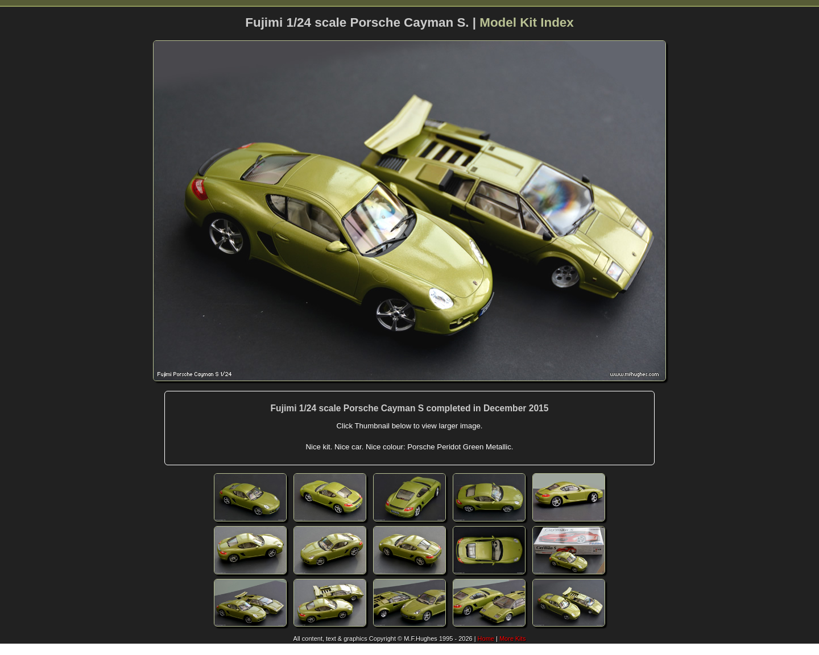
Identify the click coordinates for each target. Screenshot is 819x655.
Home (486, 638)
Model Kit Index (526, 22)
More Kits (512, 638)
